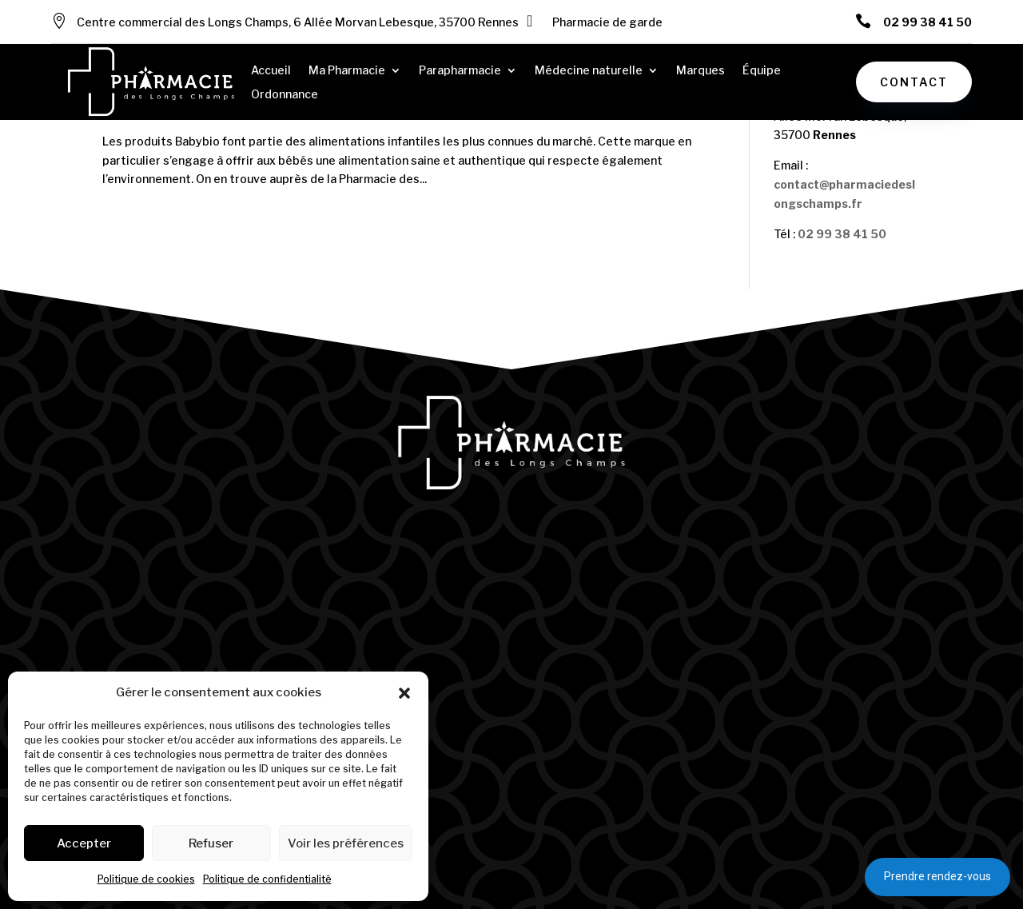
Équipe (761, 71)
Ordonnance (284, 95)
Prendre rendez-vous (937, 876)
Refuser (211, 843)
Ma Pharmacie (346, 71)
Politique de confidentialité (267, 879)
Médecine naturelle (589, 71)
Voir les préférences (346, 843)
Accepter (84, 843)
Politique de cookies (146, 879)
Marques (700, 71)
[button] (404, 693)
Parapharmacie (460, 71)
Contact (914, 82)
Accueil (271, 71)
